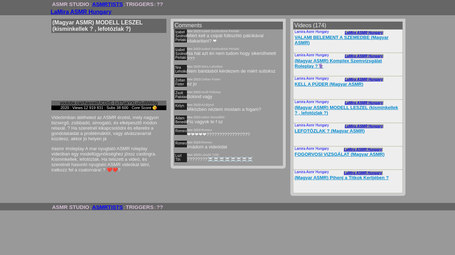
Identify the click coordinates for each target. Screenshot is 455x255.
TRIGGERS (139, 4)
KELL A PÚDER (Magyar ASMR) (329, 84)
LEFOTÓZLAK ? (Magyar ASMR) (330, 131)
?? (160, 4)
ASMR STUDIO (70, 4)
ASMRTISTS (107, 4)
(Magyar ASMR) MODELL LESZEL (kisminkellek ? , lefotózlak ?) (346, 110)
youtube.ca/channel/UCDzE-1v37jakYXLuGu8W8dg (109, 103)
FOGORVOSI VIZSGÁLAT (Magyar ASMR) (340, 154)
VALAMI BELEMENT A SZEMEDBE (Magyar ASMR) (341, 40)
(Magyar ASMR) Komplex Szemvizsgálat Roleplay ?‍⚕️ (338, 63)
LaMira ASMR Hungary (81, 12)
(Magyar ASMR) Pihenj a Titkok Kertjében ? (342, 177)
